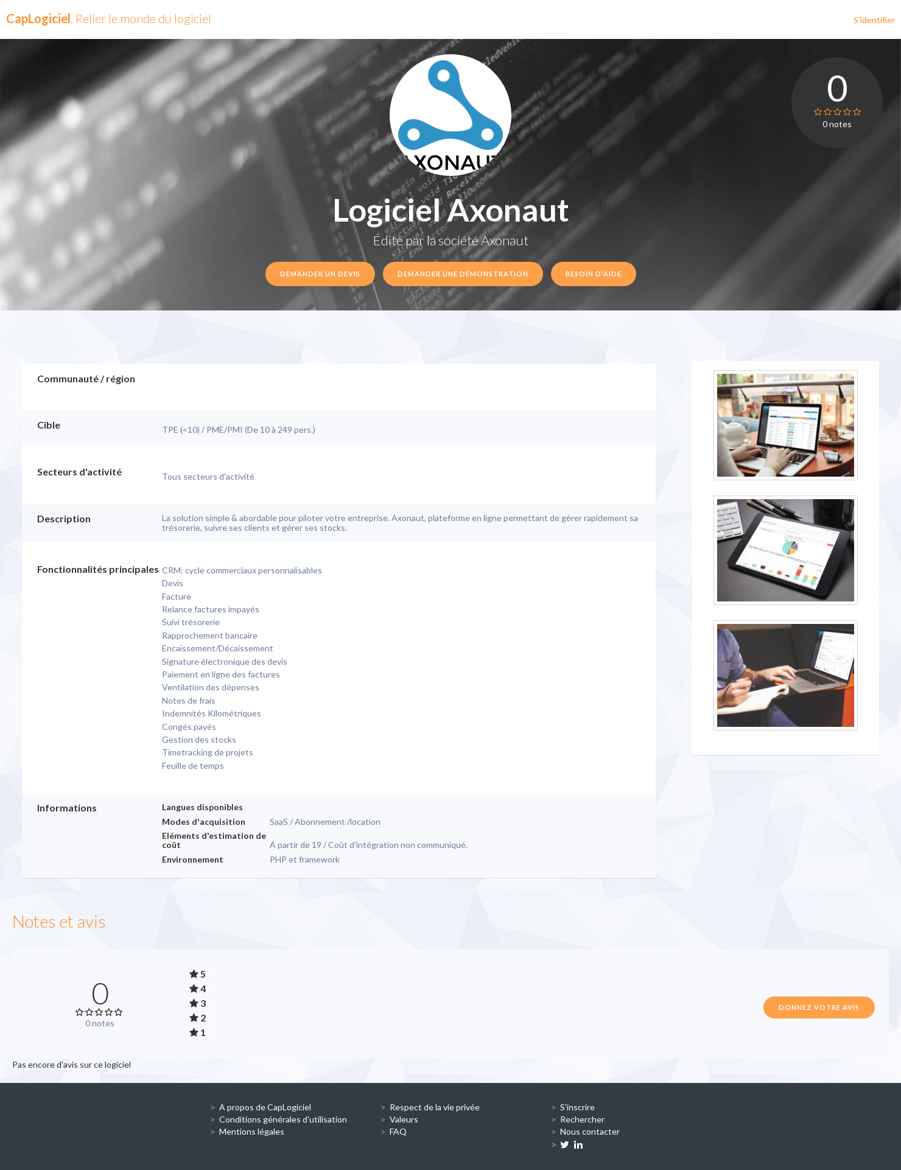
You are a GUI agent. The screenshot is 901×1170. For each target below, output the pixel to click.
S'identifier (874, 20)
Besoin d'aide (594, 274)
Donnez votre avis (819, 1007)
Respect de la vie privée (435, 1107)
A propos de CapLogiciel (265, 1107)
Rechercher (582, 1119)
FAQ (398, 1131)
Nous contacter (590, 1131)
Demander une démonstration (463, 274)
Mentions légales (251, 1131)
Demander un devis (320, 274)
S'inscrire (577, 1107)
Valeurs (404, 1119)
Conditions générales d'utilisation (283, 1119)
